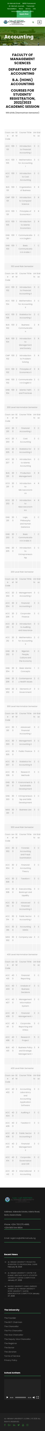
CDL (34, 9)
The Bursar (9, 1347)
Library (28, 9)
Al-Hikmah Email (13, 3)
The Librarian (10, 1351)
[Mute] (34, 1397)
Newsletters (12, 9)
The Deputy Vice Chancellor (17, 1339)
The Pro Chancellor (13, 1330)
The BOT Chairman (13, 1322)
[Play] (7, 1397)
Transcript (30, 6)
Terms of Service (12, 1356)
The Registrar (10, 1343)
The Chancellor (11, 1326)
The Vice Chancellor (13, 1334)
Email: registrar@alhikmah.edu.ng (20, 1238)
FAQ (31, 11)
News (21, 9)
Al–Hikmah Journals (16, 6)
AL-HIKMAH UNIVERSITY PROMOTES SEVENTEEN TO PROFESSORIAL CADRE (22, 1263)
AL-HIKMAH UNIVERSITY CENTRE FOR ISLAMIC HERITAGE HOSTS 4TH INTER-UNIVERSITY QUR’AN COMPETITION (23, 1275)
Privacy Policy (10, 1360)
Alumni (25, 11)
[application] (22, 1389)
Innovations (16, 11)
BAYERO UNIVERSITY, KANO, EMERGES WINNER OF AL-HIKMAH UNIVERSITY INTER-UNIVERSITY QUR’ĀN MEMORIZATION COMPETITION (22, 1290)
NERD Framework (29, 3)
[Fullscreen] (37, 1397)
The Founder (10, 1318)
